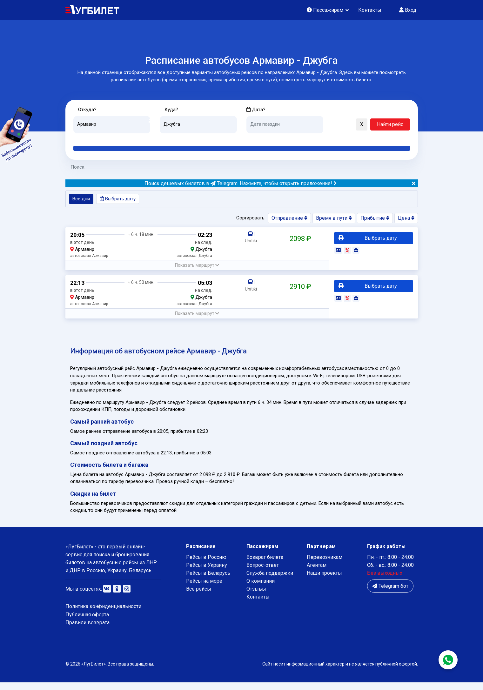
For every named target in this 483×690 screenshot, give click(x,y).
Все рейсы (198, 596)
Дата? (256, 110)
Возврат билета (264, 565)
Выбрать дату (120, 200)
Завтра (272, 138)
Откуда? (88, 110)
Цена (406, 219)
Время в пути (334, 219)
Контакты (369, 10)
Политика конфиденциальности (103, 614)
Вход (407, 10)
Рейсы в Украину (206, 573)
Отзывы (256, 596)
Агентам (316, 573)
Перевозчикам (324, 565)
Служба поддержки (269, 581)
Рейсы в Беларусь (208, 581)
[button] (331, 125)
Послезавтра (299, 138)
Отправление (289, 219)
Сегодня (255, 138)
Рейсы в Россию (206, 565)
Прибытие (374, 219)
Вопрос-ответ (262, 573)
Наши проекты (324, 581)
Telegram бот (390, 594)
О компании (260, 589)
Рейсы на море (204, 589)
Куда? (172, 110)
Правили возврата (87, 630)
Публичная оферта (87, 622)
